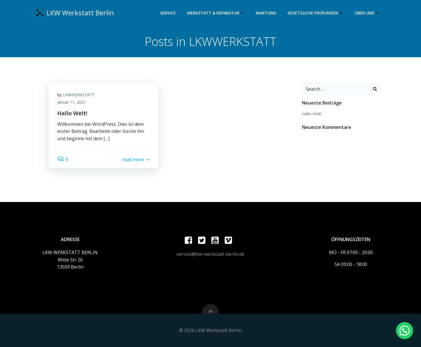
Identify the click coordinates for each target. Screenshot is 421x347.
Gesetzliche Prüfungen (315, 13)
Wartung (266, 13)
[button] (404, 330)
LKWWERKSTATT (79, 94)
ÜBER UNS (367, 13)
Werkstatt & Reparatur (215, 13)
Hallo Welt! (312, 113)
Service (168, 13)
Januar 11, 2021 (71, 102)
